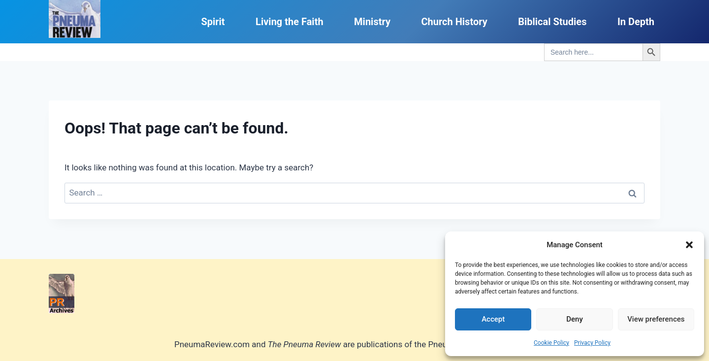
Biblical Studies (552, 22)
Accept (493, 319)
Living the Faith (289, 22)
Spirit (213, 22)
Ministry (372, 22)
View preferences (655, 319)
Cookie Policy (551, 342)
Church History (454, 22)
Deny (574, 319)
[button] (689, 245)
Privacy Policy (592, 342)
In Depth (635, 22)
